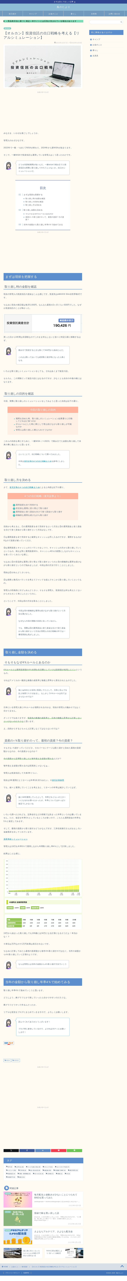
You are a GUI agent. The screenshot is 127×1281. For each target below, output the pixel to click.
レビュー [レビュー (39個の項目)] (12, 1176)
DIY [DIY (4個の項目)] (10, 1172)
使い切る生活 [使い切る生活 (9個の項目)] (35, 1176)
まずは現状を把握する (38, 195)
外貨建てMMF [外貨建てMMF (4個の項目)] (60, 1176)
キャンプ (33, 14)
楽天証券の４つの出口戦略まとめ (25, 493)
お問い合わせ (114, 14)
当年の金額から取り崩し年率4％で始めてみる (45, 228)
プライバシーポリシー (12, 1278)
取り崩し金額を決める (38, 211)
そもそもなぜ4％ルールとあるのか (44, 215)
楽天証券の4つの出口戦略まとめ (38, 467)
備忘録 (8, 1066)
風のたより (63, 7)
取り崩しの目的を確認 (39, 202)
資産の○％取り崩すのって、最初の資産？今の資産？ (45, 219)
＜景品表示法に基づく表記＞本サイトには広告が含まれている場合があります (41, 21)
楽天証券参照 (58, 786)
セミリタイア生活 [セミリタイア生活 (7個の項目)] (63, 1172)
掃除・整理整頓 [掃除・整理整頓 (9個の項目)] (24, 1179)
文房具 (94, 14)
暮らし (73, 14)
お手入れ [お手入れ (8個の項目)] (20, 1172)
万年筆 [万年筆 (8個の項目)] (23, 1176)
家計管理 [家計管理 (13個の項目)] (74, 1176)
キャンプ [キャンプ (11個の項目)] (48, 1172)
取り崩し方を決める (38, 205)
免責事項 (26, 1278)
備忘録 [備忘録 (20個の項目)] (47, 1176)
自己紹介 (12, 14)
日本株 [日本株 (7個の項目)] (50, 1179)
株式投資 (7, 28)
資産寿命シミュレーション (16, 845)
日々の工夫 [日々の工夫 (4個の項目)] (39, 1179)
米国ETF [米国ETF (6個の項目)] (11, 1183)
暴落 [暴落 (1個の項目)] (60, 1179)
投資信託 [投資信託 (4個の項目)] (11, 1179)
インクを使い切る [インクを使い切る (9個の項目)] (34, 1172)
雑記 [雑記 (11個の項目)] (22, 1183)
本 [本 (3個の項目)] (68, 1179)
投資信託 (16, 1066)
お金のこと (53, 14)
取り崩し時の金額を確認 (40, 199)
